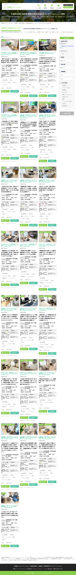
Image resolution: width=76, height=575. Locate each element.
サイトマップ (23, 568)
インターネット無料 (67, 101)
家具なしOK (65, 96)
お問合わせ (6, 91)
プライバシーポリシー (38, 568)
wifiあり (64, 103)
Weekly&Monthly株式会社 (11, 94)
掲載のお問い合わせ (58, 568)
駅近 (63, 99)
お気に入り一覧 (69, 5)
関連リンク (15, 568)
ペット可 (64, 92)
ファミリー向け (66, 87)
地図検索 (52, 8)
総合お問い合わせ (68, 7)
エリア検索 (38, 8)
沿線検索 (45, 8)
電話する (15, 91)
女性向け (64, 85)
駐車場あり (65, 105)
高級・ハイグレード (67, 94)
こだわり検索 (58, 8)
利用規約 (29, 568)
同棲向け (64, 90)
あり (63, 53)
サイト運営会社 (48, 568)
